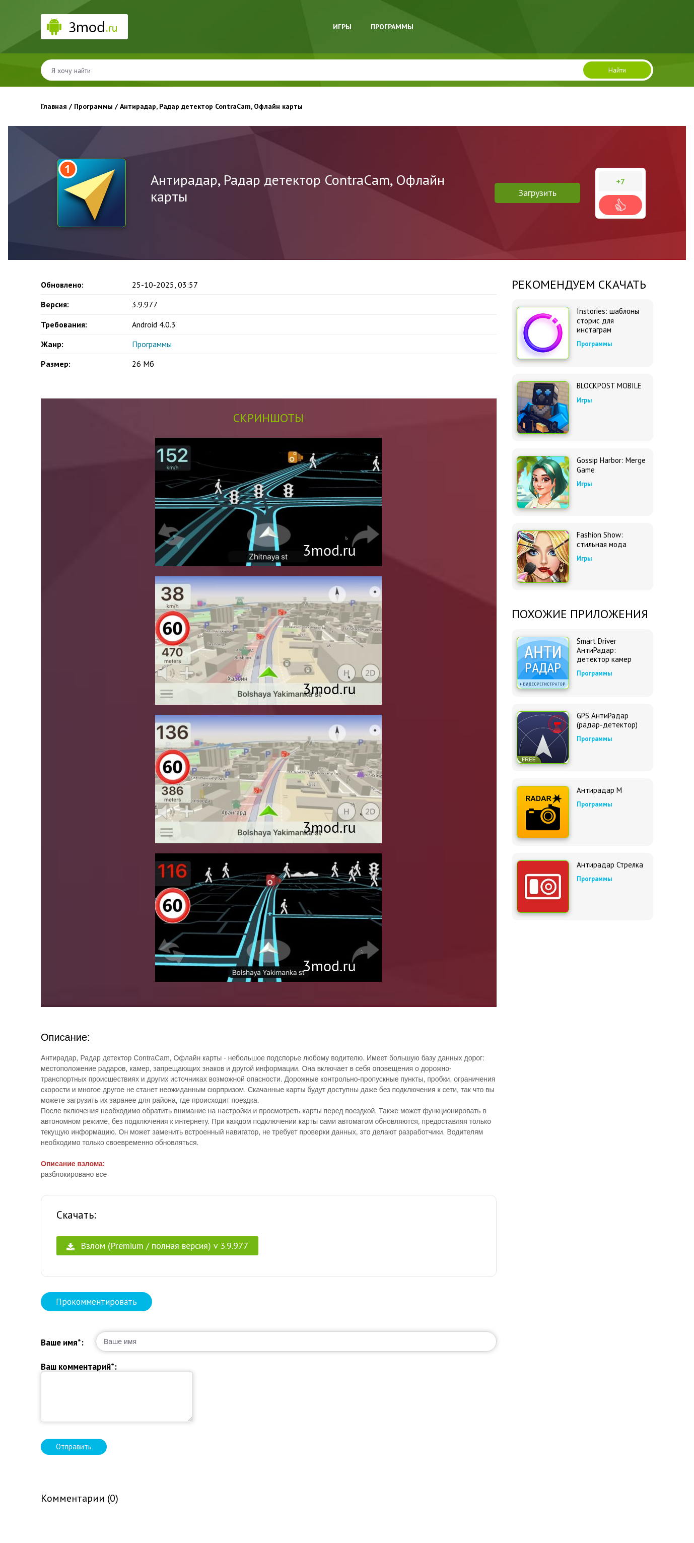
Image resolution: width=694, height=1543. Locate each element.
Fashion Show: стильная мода (602, 539)
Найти (617, 70)
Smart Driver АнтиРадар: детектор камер (604, 650)
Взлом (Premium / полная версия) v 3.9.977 (157, 1245)
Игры (342, 26)
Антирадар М (599, 790)
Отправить (74, 1446)
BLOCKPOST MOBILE (609, 385)
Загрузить (537, 192)
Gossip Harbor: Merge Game (611, 465)
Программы (392, 26)
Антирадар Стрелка (610, 864)
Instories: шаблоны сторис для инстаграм (608, 320)
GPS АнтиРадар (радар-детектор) (607, 720)
